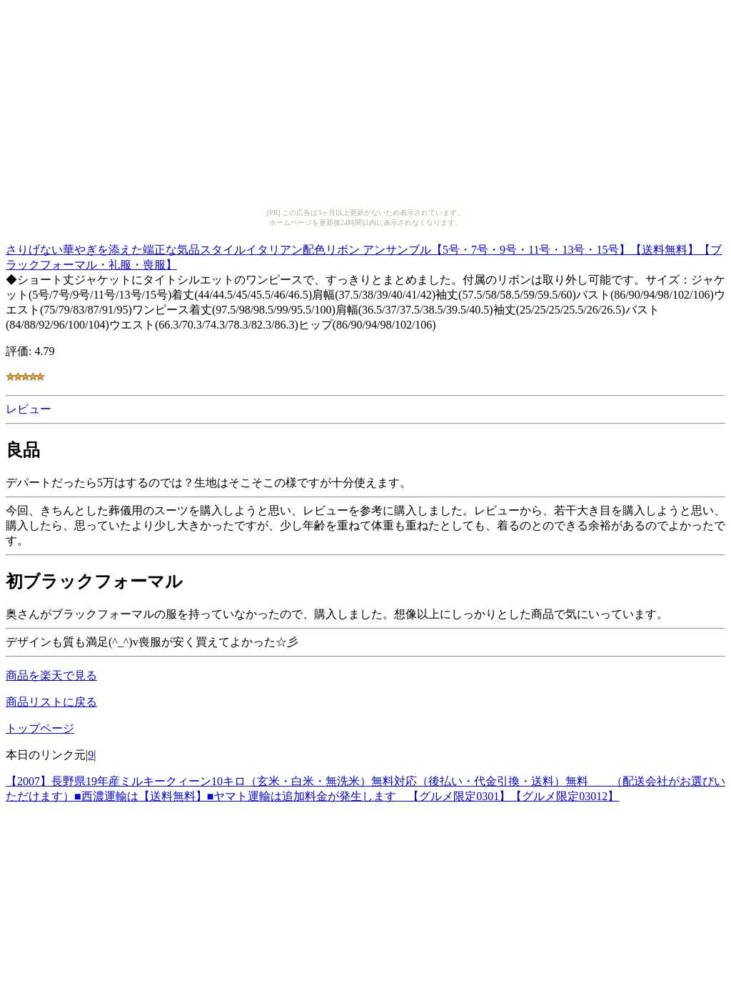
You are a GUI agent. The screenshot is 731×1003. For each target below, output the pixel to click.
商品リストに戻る (51, 702)
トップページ (40, 728)
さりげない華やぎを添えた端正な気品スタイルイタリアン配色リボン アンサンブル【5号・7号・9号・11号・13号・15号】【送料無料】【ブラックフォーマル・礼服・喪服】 (364, 255)
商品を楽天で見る (51, 675)
